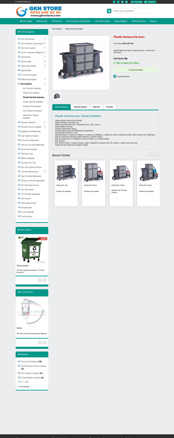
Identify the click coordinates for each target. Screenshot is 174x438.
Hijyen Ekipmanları (28, 66)
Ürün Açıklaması (61, 107)
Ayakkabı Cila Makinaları (31, 131)
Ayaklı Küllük (26, 70)
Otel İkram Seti (27, 154)
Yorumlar (109, 107)
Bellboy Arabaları (28, 158)
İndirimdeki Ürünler (28, 203)
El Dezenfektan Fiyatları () (32, 378)
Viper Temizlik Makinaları (31, 176)
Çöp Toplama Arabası (30, 136)
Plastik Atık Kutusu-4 (23, 328)
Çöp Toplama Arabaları (32, 111)
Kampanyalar (26, 207)
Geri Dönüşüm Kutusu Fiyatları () (33, 367)
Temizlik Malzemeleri (29, 172)
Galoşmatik (25, 57)
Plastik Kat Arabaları (144, 191)
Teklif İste (96, 107)
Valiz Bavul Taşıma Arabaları (30, 116)
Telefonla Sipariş (80, 107)
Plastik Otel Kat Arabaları (74, 29)
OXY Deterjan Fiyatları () (32, 373)
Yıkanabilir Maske (23, 271)
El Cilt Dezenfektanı (29, 75)
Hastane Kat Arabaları (32, 106)
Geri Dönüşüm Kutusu (30, 185)
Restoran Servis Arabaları (31, 127)
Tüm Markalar (24, 387)
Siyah (18, 266)
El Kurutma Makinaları (30, 140)
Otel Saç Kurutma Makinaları (32, 145)
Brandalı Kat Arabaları (90, 191)
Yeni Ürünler (26, 198)
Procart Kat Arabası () (31, 361)
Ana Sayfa (26, 21)
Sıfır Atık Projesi (27, 190)
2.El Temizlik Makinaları (30, 194)
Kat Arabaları (57, 29)
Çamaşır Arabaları (28, 122)
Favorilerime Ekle (123, 77)
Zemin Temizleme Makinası (32, 52)
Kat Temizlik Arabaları (32, 88)
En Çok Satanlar (27, 212)
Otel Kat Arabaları (115, 191)
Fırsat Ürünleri (26, 216)
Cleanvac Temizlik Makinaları (33, 181)
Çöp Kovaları (26, 61)
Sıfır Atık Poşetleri (28, 48)
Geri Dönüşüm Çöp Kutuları (32, 43)
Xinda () (24, 382)
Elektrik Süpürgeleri (29, 79)
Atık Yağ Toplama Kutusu (31, 167)
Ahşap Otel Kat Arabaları (33, 102)
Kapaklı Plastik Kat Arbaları (61, 191)
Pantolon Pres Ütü (28, 163)
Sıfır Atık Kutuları (28, 39)
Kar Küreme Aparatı (29, 149)
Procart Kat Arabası (136, 70)
